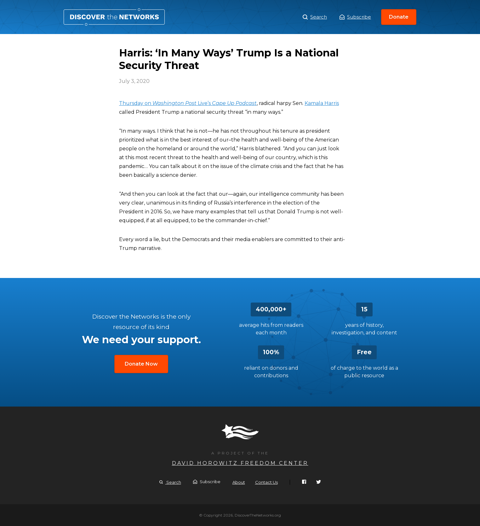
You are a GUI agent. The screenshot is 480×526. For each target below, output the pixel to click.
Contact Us (266, 482)
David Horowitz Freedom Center (240, 463)
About (238, 482)
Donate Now (141, 364)
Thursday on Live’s (188, 103)
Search (315, 17)
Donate (399, 17)
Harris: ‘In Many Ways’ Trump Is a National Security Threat (114, 17)
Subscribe (355, 17)
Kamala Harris (322, 103)
